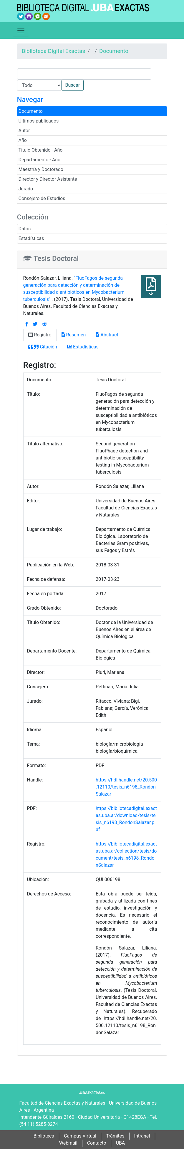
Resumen (74, 335)
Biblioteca (44, 1136)
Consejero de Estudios (42, 198)
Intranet (142, 1136)
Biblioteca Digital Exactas (53, 51)
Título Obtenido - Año (41, 150)
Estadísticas (31, 238)
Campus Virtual (80, 1136)
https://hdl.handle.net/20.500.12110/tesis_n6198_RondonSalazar (126, 787)
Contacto (96, 1143)
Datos (25, 229)
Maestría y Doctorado (41, 169)
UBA (120, 1143)
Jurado (26, 189)
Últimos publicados (39, 121)
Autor (24, 130)
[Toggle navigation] (21, 30)
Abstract (107, 335)
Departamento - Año (40, 159)
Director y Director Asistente (48, 179)
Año (23, 140)
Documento (113, 51)
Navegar (30, 99)
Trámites (115, 1136)
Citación (42, 347)
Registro (40, 335)
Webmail (68, 1143)
